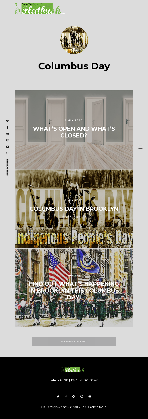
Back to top (97, 407)
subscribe (7, 167)
